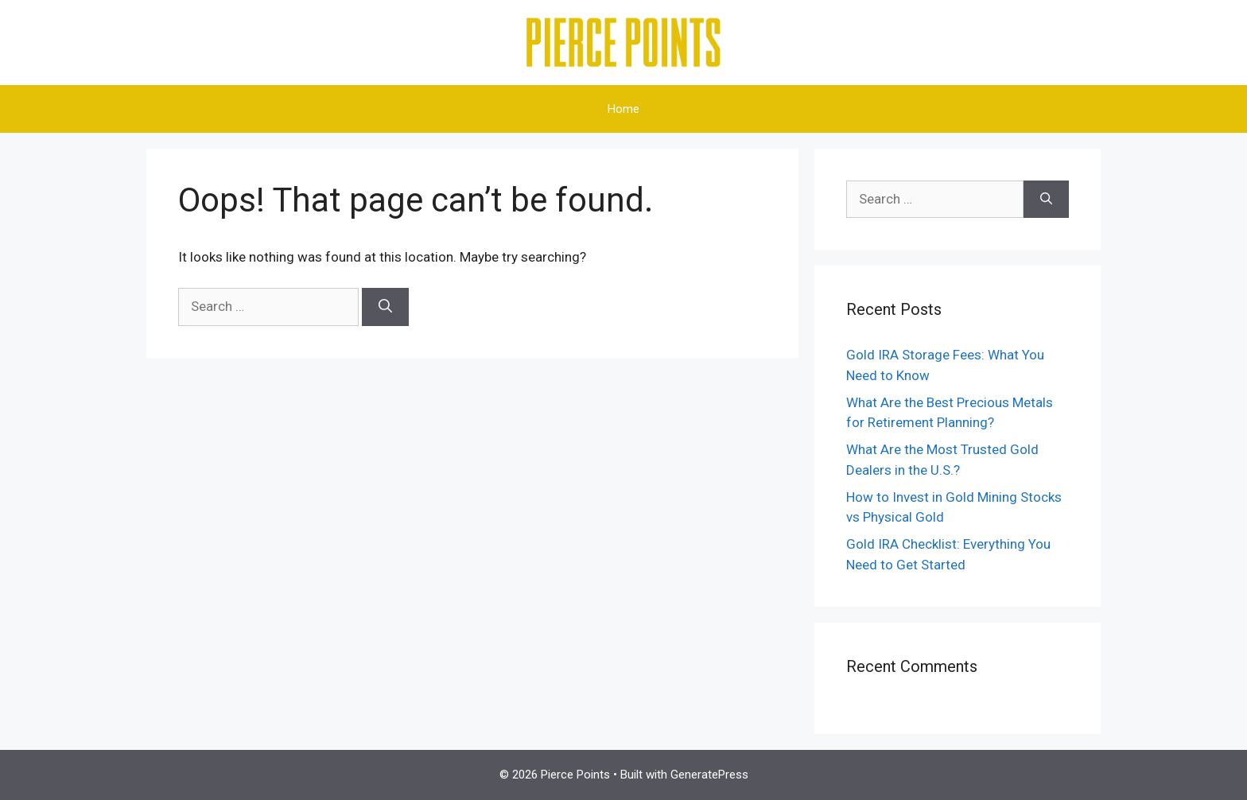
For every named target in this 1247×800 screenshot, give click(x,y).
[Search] (385, 307)
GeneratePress (709, 774)
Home (623, 109)
